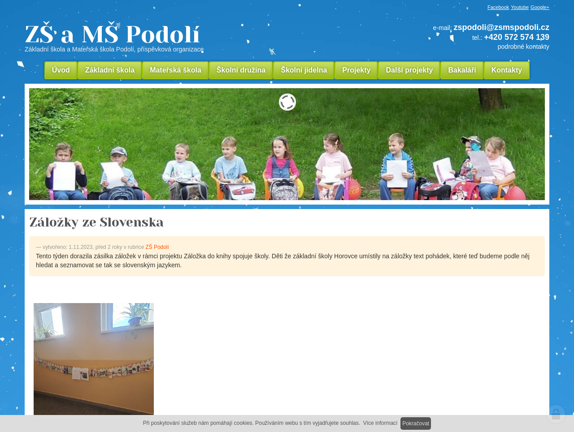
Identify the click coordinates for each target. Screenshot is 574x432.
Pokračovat (415, 423)
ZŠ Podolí (157, 247)
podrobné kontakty (523, 46)
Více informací (380, 423)
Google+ (540, 7)
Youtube (520, 7)
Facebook (498, 7)
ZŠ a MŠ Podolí (175, 37)
